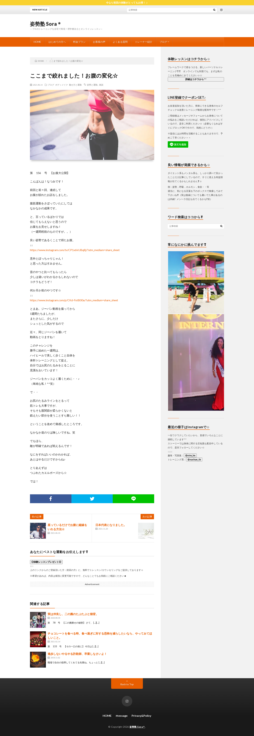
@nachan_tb (194, 459)
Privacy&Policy (141, 715)
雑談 (101, 85)
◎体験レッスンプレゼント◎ (46, 561)
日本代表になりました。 (110, 524)
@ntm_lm (190, 455)
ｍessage (122, 715)
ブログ (163, 41)
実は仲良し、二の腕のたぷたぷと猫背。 (73, 614)
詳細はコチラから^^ (196, 79)
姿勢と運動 (92, 85)
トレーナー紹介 (143, 41)
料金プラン (79, 41)
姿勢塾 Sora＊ (46, 23)
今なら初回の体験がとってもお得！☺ (127, 2)
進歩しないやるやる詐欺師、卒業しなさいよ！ (77, 653)
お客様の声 (99, 41)
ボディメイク (61, 85)
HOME (37, 41)
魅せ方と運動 (75, 85)
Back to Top (127, 684)
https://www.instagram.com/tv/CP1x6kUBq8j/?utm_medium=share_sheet (75, 250)
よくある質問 (120, 41)
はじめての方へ (57, 41)
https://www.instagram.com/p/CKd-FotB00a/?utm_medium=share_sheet (74, 300)
